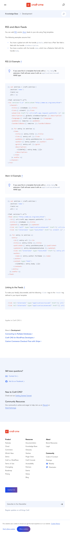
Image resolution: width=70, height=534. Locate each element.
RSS (15, 32)
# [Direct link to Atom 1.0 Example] (22, 176)
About (48, 439)
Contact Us (11, 376)
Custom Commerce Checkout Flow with (23, 341)
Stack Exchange (10, 408)
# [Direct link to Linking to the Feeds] (24, 287)
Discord (45, 405)
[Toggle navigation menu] (14, 5)
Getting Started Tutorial (23, 396)
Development (27, 14)
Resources (29, 439)
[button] (23, 529)
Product (8, 439)
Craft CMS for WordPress (20, 338)
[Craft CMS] (35, 5)
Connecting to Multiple (19, 334)
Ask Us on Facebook (14, 381)
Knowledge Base (11, 14)
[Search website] (63, 5)
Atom (24, 32)
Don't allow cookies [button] (9, 529)
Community (50, 453)
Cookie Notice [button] (55, 524)
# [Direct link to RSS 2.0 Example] (21, 61)
